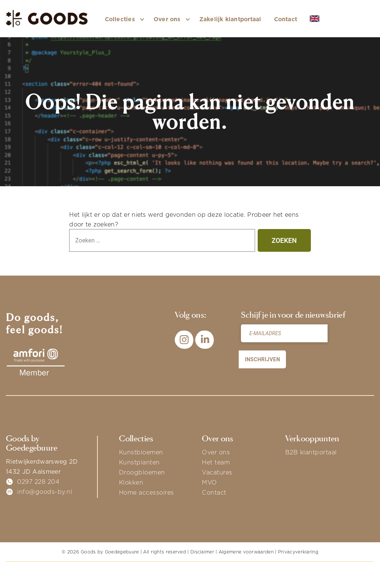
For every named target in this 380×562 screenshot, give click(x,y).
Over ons (216, 452)
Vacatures (217, 472)
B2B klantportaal (311, 452)
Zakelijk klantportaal (230, 19)
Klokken (131, 482)
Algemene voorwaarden (246, 552)
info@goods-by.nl (44, 491)
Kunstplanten (139, 462)
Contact (285, 19)
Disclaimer (202, 552)
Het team (216, 462)
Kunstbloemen (141, 452)
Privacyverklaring (298, 552)
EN (320, 19)
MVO (209, 482)
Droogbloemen (142, 472)
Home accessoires (146, 492)
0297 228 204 (38, 481)
